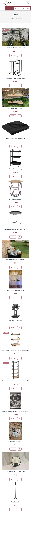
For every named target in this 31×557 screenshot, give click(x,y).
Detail (13, 55)
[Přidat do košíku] (19, 55)
